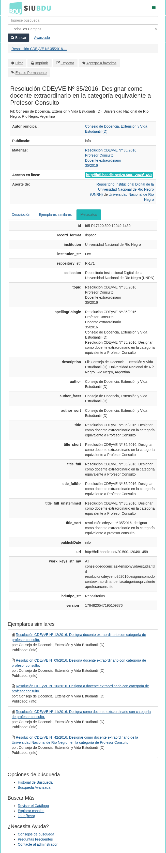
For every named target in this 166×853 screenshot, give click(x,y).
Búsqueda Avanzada (34, 787)
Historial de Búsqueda (35, 782)
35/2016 (91, 165)
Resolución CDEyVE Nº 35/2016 (111, 150)
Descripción (21, 214)
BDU (14, 8)
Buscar (18, 38)
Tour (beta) (26, 816)
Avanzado (42, 38)
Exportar (67, 63)
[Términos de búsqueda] (83, 20)
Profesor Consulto (99, 155)
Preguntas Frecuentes (35, 839)
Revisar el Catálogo (33, 806)
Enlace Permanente (31, 73)
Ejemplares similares (55, 214)
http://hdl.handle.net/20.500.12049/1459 (119, 175)
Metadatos (88, 214)
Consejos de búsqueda (36, 834)
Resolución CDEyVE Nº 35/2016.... (39, 49)
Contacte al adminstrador (37, 844)
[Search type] (83, 29)
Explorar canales (31, 811)
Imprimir (41, 63)
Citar (19, 63)
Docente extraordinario (103, 160)
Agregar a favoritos (101, 63)
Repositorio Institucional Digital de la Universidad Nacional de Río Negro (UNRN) (122, 189)
